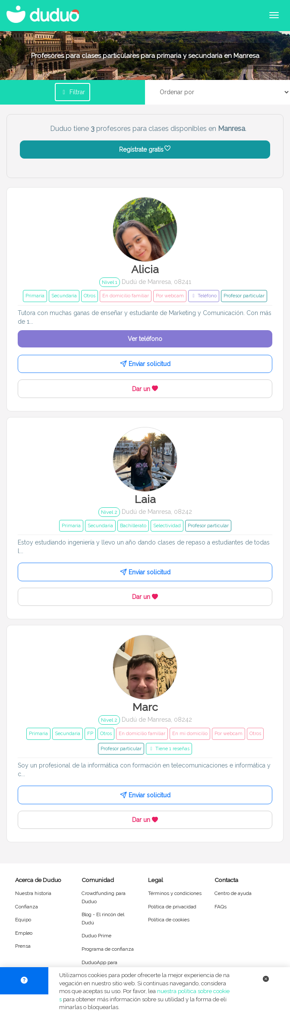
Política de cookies (168, 920)
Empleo (23, 933)
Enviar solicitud (145, 363)
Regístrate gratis (145, 149)
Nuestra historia (33, 893)
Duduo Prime (96, 936)
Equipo (23, 920)
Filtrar (72, 92)
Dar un (145, 388)
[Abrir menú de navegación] (274, 15)
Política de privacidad (172, 907)
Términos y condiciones (175, 893)
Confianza (26, 907)
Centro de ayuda (233, 893)
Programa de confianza (108, 949)
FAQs (220, 907)
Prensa (23, 946)
